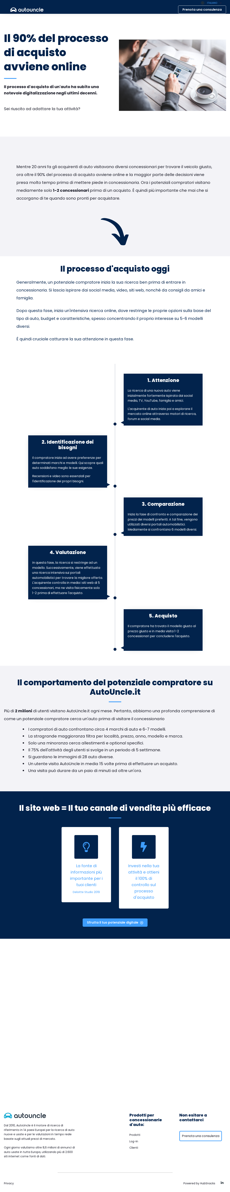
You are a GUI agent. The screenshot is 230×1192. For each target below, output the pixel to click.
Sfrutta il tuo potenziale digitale (115, 922)
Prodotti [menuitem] (134, 1135)
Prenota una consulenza (202, 9)
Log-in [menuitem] (133, 1141)
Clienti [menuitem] (133, 1148)
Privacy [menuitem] (9, 1183)
